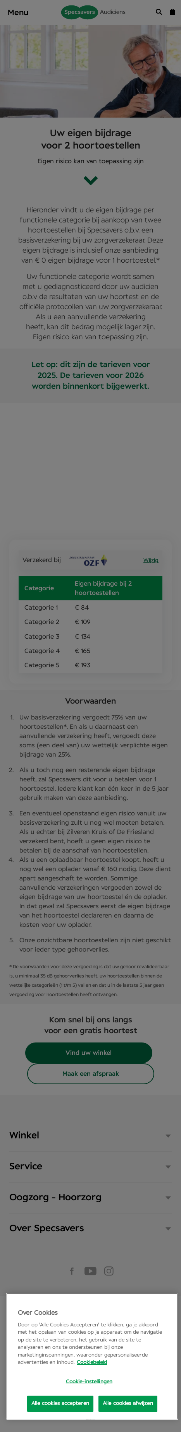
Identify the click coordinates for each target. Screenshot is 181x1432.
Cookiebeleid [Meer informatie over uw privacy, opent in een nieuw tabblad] (92, 1362)
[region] (92, 1356)
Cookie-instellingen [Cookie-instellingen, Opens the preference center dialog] (89, 1381)
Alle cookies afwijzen (128, 1403)
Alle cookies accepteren (60, 1403)
